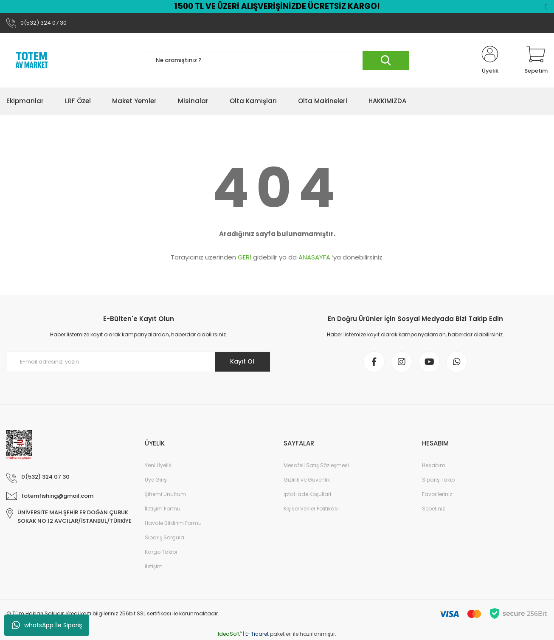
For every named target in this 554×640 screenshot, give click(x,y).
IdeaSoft (230, 633)
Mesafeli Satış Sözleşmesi (316, 465)
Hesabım (433, 465)
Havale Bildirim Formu (173, 523)
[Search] (277, 60)
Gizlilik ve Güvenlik (307, 479)
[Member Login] (490, 60)
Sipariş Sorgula (164, 537)
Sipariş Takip (438, 479)
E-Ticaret (257, 633)
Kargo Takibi (161, 551)
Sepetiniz (433, 508)
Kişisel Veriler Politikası (311, 508)
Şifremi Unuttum (165, 494)
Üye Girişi (156, 479)
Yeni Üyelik (158, 465)
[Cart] (536, 60)
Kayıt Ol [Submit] (242, 361)
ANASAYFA (314, 257)
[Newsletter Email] (138, 361)
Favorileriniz (437, 494)
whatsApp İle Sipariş (47, 625)
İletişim (154, 566)
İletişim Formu (162, 508)
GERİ (244, 257)
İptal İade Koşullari (307, 494)
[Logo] (31, 60)
